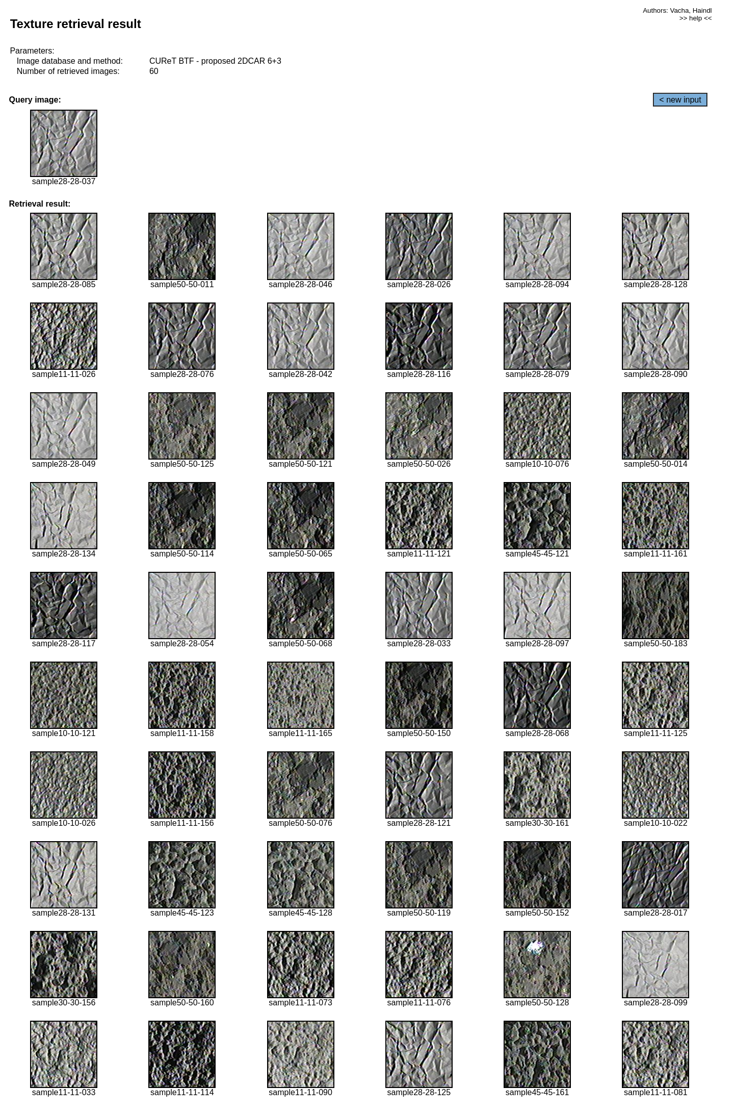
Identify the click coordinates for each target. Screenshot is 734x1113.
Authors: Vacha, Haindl (677, 10)
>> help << (695, 18)
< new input (680, 99)
